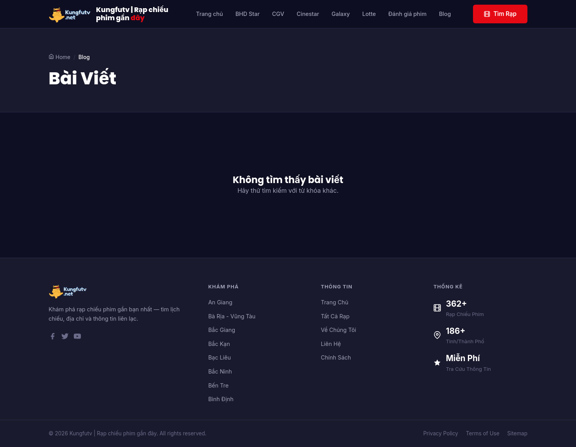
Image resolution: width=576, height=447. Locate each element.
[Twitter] (65, 337)
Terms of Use (482, 433)
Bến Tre (218, 385)
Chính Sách (336, 357)
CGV (278, 13)
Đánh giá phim (407, 13)
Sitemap (517, 433)
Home (59, 57)
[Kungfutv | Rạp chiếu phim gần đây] (70, 14)
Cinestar (308, 13)
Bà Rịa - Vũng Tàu (232, 316)
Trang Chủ (334, 302)
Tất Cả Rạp (335, 316)
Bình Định (221, 399)
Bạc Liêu (219, 357)
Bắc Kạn (219, 343)
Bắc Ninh (220, 371)
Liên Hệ (331, 343)
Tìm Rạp (500, 13)
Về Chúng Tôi (338, 330)
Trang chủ (209, 13)
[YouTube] (77, 337)
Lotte (369, 13)
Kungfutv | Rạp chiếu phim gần (132, 14)
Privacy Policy (440, 433)
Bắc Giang (221, 330)
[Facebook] (52, 337)
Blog (445, 13)
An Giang (220, 302)
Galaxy (341, 13)
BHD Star (248, 13)
